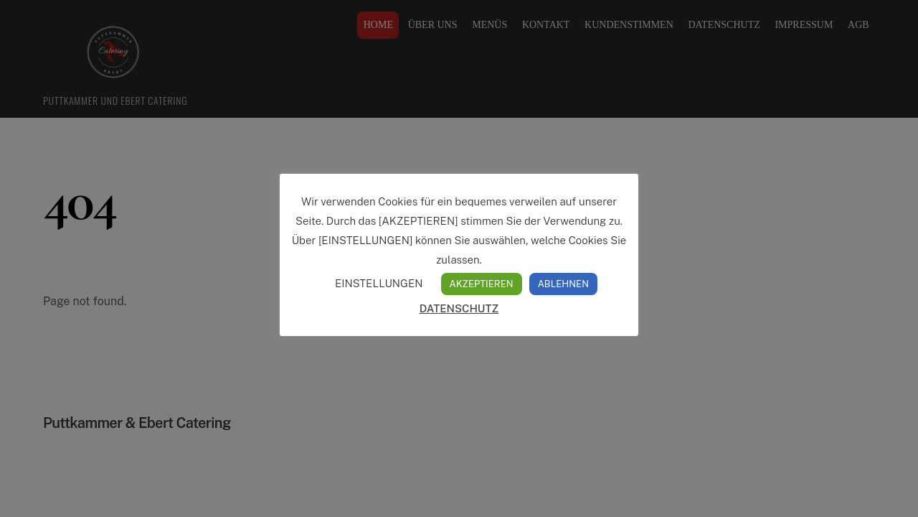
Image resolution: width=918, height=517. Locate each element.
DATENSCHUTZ (459, 308)
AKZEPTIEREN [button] (482, 284)
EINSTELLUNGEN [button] (379, 283)
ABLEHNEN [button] (563, 284)
